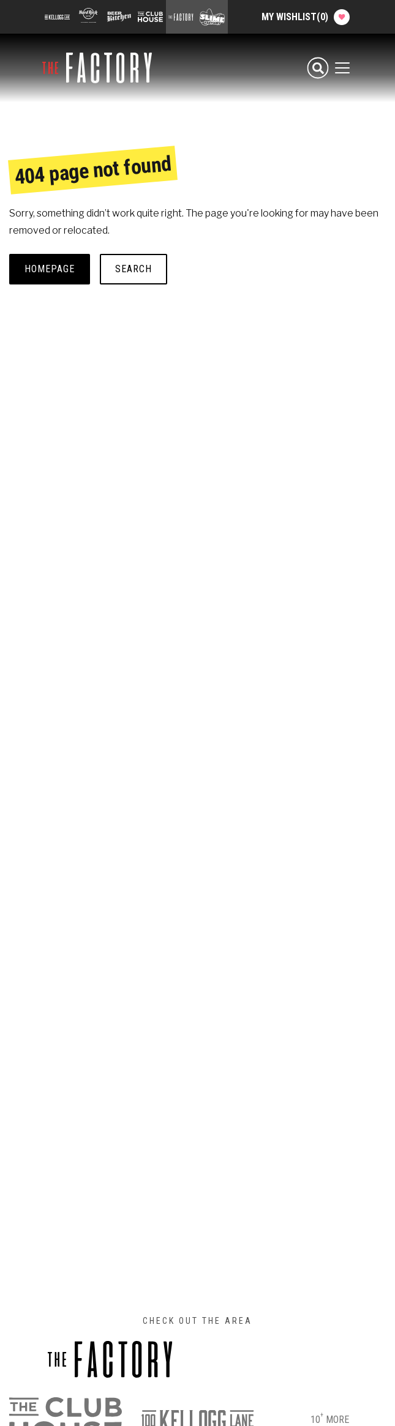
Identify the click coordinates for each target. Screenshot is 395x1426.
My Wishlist (305, 17)
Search (133, 269)
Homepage (49, 269)
